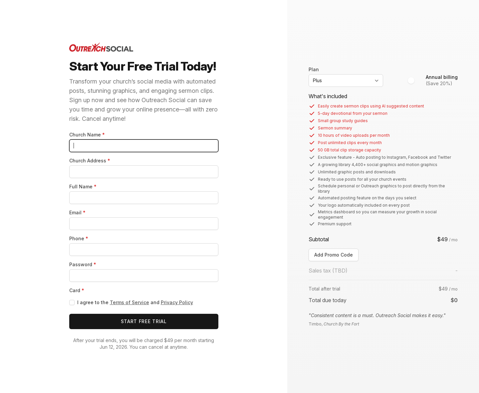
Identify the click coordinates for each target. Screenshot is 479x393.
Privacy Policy (177, 302)
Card (76, 290)
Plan (314, 69)
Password (82, 264)
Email (77, 212)
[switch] (414, 81)
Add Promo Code (333, 255)
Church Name (87, 134)
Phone (78, 238)
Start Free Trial (144, 321)
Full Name (83, 186)
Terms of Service (129, 302)
